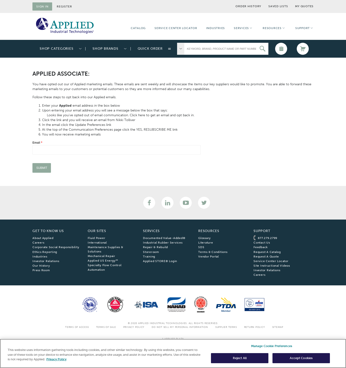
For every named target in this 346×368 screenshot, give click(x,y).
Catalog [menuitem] (138, 28)
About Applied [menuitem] (43, 238)
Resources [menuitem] (272, 28)
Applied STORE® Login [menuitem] (160, 261)
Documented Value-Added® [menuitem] (164, 238)
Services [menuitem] (241, 28)
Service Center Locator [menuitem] (175, 28)
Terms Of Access (77, 327)
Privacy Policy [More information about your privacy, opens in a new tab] (56, 359)
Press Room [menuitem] (41, 270)
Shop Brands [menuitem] (105, 48)
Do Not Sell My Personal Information (180, 327)
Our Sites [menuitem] (97, 231)
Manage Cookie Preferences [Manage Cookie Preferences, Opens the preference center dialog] (271, 346)
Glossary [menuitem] (204, 238)
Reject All (240, 358)
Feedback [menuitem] (260, 247)
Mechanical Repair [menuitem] (101, 256)
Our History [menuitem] (41, 265)
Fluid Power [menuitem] (96, 238)
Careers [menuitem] (38, 242)
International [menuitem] (97, 242)
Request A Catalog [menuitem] (267, 252)
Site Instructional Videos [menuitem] (271, 265)
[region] (173, 353)
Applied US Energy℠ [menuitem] (103, 260)
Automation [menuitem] (96, 269)
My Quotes (304, 6)
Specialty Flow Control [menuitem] (105, 265)
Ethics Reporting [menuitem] (44, 252)
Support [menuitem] (302, 28)
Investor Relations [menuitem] (45, 261)
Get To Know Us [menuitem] (48, 231)
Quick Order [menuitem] (150, 48)
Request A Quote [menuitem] (266, 256)
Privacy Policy (134, 327)
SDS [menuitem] (201, 247)
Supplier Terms (226, 327)
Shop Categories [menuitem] (56, 48)
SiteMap (277, 327)
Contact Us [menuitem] (261, 242)
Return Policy (254, 327)
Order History (248, 6)
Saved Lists (278, 6)
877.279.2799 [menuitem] (267, 238)
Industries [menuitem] (215, 28)
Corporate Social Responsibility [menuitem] (55, 247)
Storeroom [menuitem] (151, 252)
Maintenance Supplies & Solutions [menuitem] (105, 249)
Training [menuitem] (149, 256)
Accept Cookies (301, 358)
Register (64, 6)
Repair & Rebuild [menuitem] (155, 247)
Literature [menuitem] (205, 242)
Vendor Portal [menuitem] (208, 256)
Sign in (42, 6)
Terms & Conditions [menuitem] (213, 252)
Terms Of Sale (106, 327)
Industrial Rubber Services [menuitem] (163, 242)
